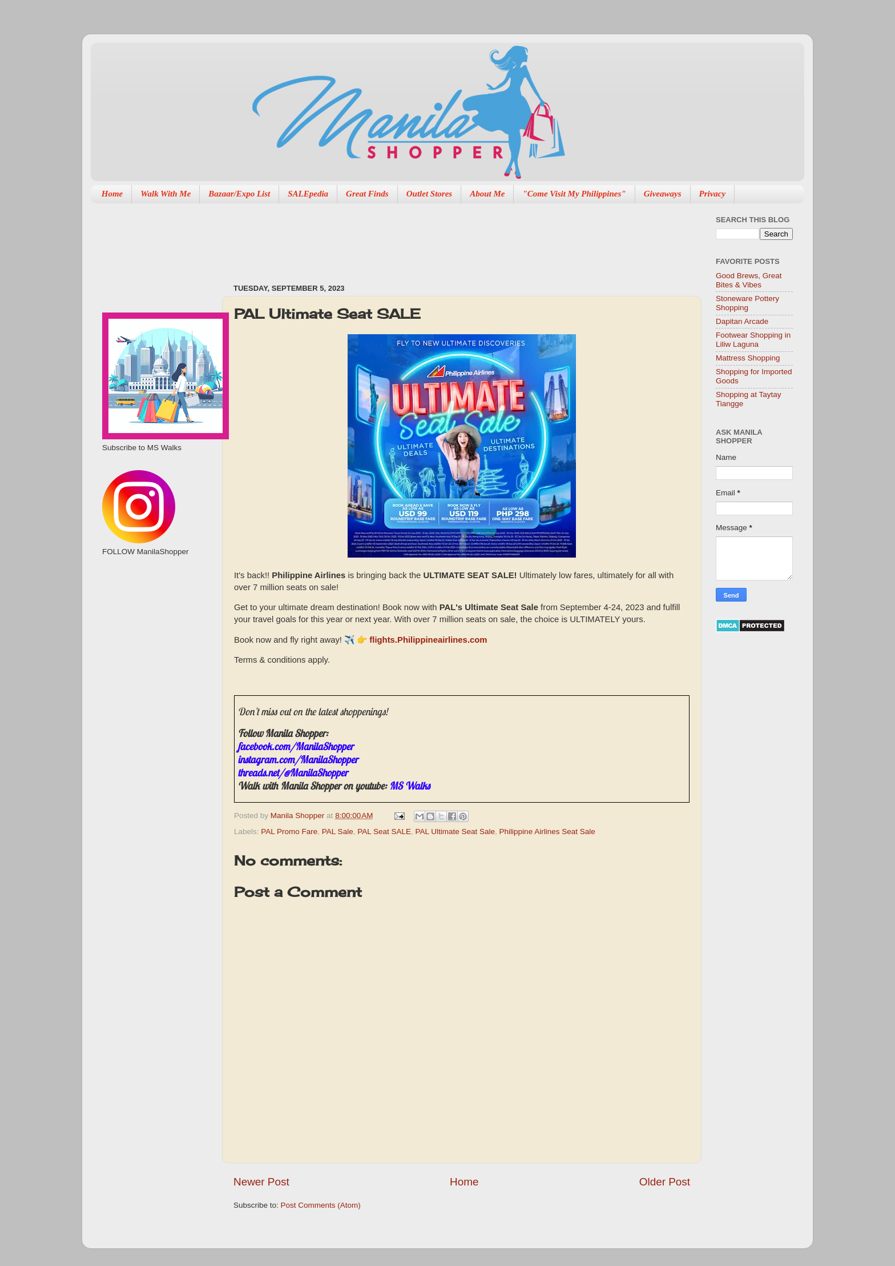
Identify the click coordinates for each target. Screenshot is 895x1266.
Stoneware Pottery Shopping (747, 303)
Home (112, 193)
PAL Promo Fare (289, 831)
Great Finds (367, 193)
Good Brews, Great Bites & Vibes (749, 280)
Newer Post (261, 1182)
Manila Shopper (298, 815)
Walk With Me (165, 193)
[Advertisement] (441, 237)
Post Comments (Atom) (321, 1205)
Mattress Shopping (748, 358)
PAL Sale (337, 831)
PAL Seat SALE (384, 831)
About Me (487, 193)
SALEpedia (308, 193)
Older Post (664, 1182)
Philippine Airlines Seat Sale (547, 831)
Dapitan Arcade (742, 321)
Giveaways (663, 193)
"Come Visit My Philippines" (574, 193)
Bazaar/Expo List (239, 193)
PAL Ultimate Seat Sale (455, 831)
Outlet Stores (429, 193)
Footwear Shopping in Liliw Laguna (753, 339)
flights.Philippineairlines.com (428, 639)
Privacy (712, 193)
